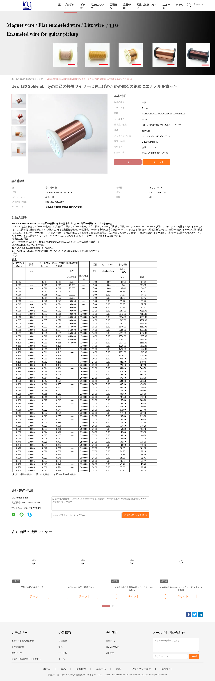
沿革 (61, 647)
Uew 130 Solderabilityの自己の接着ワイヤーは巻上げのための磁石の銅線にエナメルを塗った (90, 79)
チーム (62, 659)
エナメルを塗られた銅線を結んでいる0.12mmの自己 (131, 588)
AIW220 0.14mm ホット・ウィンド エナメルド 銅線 (181, 588)
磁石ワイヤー (18, 653)
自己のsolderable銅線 (65, 474)
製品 (63, 669)
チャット (179, 6)
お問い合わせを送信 (135, 515)
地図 (118, 669)
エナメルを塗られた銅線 (23, 641)
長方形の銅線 (18, 647)
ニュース (166, 6)
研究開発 (110, 653)
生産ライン (111, 641)
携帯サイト (167, 669)
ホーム (47, 669)
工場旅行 (113, 6)
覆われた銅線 (43, 474)
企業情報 (81, 669)
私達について (97, 6)
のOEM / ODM (112, 647)
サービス (63, 653)
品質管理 (127, 6)
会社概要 (63, 641)
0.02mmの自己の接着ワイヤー (82, 587)
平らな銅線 (26, 474)
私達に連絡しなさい (146, 6)
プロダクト (69, 6)
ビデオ (82, 6)
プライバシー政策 (141, 669)
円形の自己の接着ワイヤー (33, 587)
